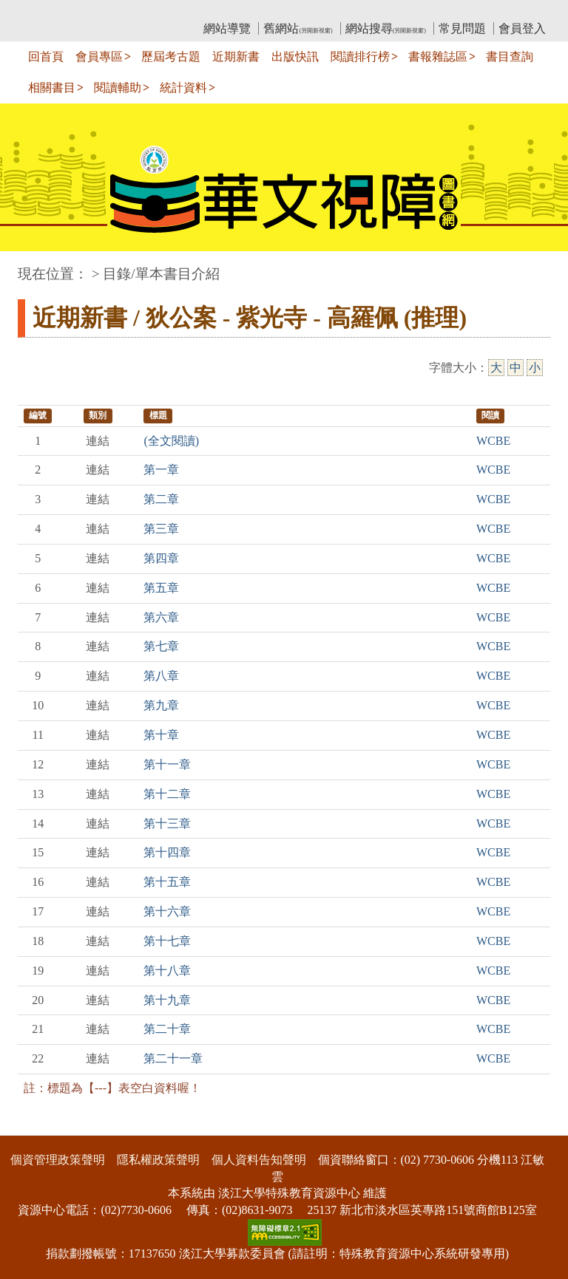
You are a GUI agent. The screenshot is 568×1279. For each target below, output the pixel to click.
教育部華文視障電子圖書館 (149, 11)
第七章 (161, 646)
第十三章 (167, 823)
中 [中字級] (515, 367)
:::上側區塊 (46, 11)
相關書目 (51, 87)
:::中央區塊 (28, 266)
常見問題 (462, 28)
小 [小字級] (535, 367)
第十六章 (167, 911)
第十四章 (167, 852)
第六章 (161, 617)
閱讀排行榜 (360, 56)
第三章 (161, 528)
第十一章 (167, 764)
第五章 (161, 587)
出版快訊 (295, 56)
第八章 (161, 675)
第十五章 (167, 882)
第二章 (161, 499)
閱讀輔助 (117, 87)
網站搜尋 (385, 28)
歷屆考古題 (170, 56)
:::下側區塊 (28, 1125)
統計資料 (183, 87)
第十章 (161, 735)
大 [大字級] (496, 367)
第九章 (161, 705)
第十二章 (167, 794)
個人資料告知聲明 (259, 1159)
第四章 (161, 558)
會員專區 (99, 56)
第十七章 (167, 941)
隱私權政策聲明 (158, 1159)
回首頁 (46, 56)
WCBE (493, 440)
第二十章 (167, 1029)
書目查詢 (509, 56)
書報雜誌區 (437, 56)
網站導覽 (227, 28)
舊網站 (297, 28)
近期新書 (236, 56)
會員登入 (522, 28)
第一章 (161, 469)
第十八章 (167, 970)
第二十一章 (173, 1058)
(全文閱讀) (171, 440)
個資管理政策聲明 (57, 1159)
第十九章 (167, 1000)
